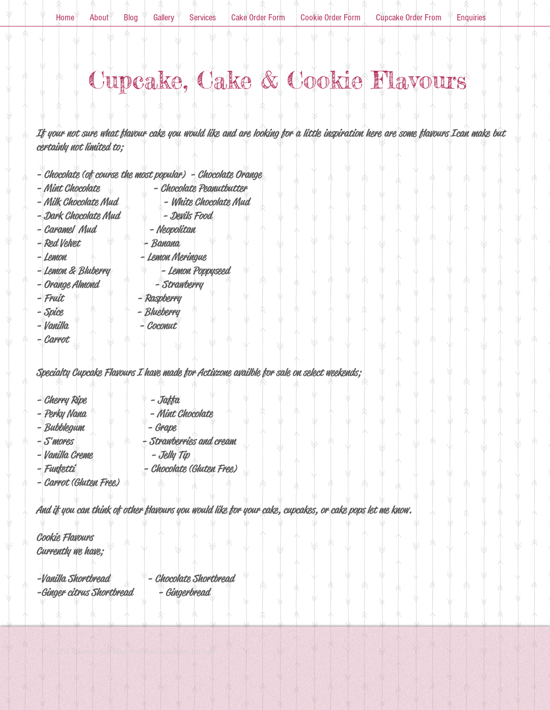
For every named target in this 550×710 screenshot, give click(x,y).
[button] (99, 21)
